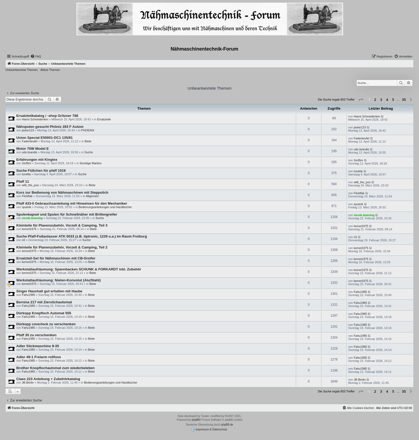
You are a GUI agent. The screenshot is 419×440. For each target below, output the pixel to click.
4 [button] (387, 99)
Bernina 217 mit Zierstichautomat (44, 302)
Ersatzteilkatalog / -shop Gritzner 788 (47, 116)
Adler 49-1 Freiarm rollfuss (38, 357)
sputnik (26, 207)
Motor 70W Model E (32, 149)
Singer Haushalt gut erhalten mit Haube (49, 291)
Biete (88, 141)
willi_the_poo (30, 185)
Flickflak (27, 196)
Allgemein (92, 196)
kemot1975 (29, 229)
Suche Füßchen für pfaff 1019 (41, 171)
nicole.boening (32, 218)
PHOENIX (88, 130)
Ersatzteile (104, 119)
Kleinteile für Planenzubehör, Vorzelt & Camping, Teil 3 (61, 225)
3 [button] (381, 99)
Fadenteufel (29, 141)
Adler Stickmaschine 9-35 (37, 346)
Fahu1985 (28, 294)
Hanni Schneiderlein (35, 119)
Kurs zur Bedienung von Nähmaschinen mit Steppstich (62, 192)
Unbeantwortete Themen (21, 69)
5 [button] (393, 99)
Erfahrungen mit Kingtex (36, 160)
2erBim (26, 163)
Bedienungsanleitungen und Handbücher (105, 207)
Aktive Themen (50, 69)
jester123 (28, 130)
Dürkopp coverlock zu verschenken (46, 324)
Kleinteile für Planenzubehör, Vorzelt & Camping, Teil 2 (61, 247)
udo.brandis (29, 152)
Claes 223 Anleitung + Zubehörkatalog (48, 379)
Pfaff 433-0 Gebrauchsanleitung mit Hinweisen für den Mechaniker (71, 203)
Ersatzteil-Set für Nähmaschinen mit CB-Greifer (55, 258)
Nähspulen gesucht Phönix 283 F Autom (50, 127)
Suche (88, 152)
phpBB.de (227, 424)
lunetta (26, 174)
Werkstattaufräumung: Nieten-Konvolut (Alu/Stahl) (58, 280)
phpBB (196, 419)
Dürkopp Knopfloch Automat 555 (43, 313)
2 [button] (375, 99)
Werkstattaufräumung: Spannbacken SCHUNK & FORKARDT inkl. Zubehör (78, 269)
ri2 (23, 240)
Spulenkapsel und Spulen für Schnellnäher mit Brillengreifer (66, 214)
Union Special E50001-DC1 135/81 (44, 138)
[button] (361, 100)
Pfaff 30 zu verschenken (36, 335)
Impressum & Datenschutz (209, 429)
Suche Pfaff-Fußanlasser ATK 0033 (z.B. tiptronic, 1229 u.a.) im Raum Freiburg (81, 236)
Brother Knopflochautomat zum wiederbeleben (55, 368)
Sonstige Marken (91, 163)
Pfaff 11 (22, 181)
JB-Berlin (28, 382)
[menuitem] (35, 56)
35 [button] (404, 99)
